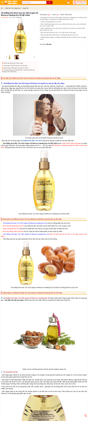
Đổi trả (5, 56)
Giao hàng (7, 59)
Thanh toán (14, 59)
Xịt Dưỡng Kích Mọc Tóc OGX (31, 134)
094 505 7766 (81, 2)
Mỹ (58, 21)
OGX (49, 21)
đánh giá (57, 18)
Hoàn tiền (26, 63)
